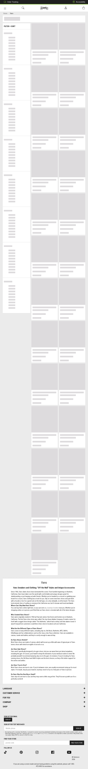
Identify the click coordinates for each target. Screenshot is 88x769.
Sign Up (8, 720)
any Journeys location (51, 608)
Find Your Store (10, 739)
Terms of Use (33, 733)
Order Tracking (10, 2)
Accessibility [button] (78, 2)
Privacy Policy (44, 733)
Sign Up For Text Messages (14, 724)
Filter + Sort (16, 25)
